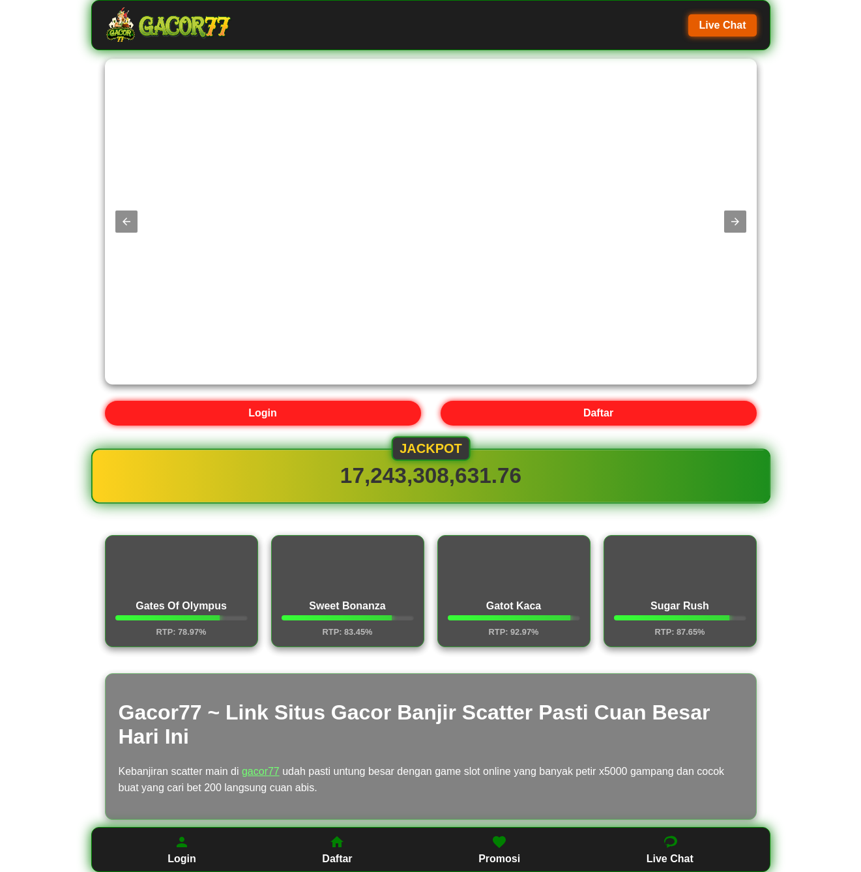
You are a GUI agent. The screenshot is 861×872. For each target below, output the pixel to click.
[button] (126, 222)
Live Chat (722, 25)
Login (262, 412)
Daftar (598, 412)
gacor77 (261, 771)
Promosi (499, 849)
